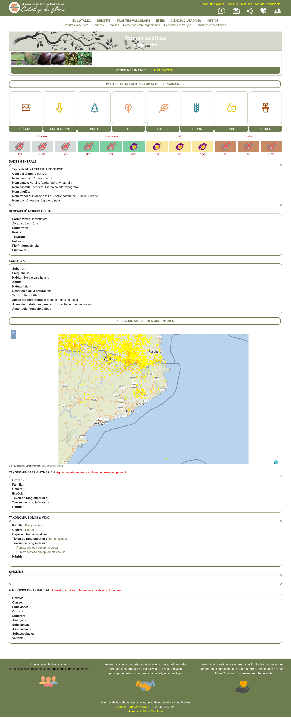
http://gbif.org (57, 466)
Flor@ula (233, 4)
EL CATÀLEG (81, 20)
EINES (160, 20)
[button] (17, 64)
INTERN (212, 20)
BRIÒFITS (104, 20)
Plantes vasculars (76, 25)
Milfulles (246, 4)
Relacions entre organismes (141, 25)
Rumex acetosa (58, 538)
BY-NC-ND (134, 706)
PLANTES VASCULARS (133, 20)
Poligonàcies (33, 525)
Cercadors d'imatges (177, 25)
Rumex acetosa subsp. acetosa (37, 547)
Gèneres (98, 25)
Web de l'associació (267, 4)
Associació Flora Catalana (145, 711)
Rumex (30, 529)
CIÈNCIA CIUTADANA (186, 20)
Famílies (113, 25)
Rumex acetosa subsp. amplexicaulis (40, 552)
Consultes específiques (210, 25)
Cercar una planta (212, 4)
